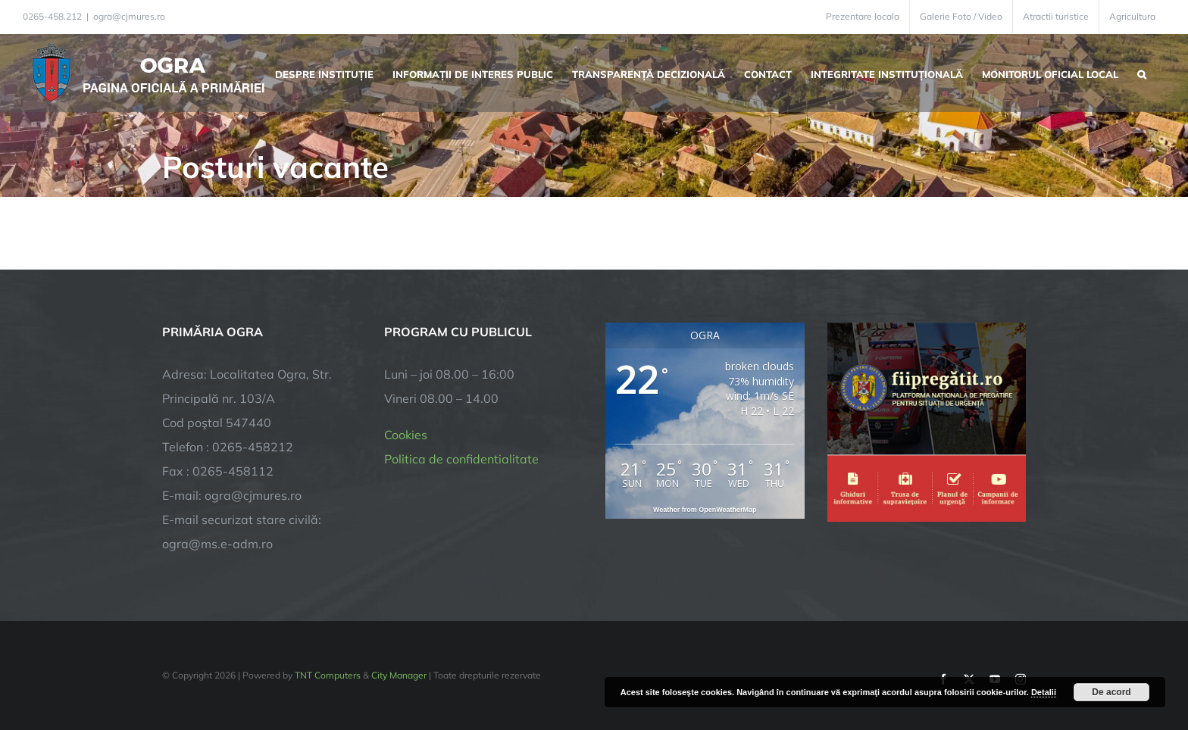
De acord (1111, 692)
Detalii (1043, 692)
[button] (1141, 72)
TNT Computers (328, 675)
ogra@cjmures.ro (129, 16)
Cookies (405, 434)
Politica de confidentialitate (461, 458)
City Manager (399, 675)
